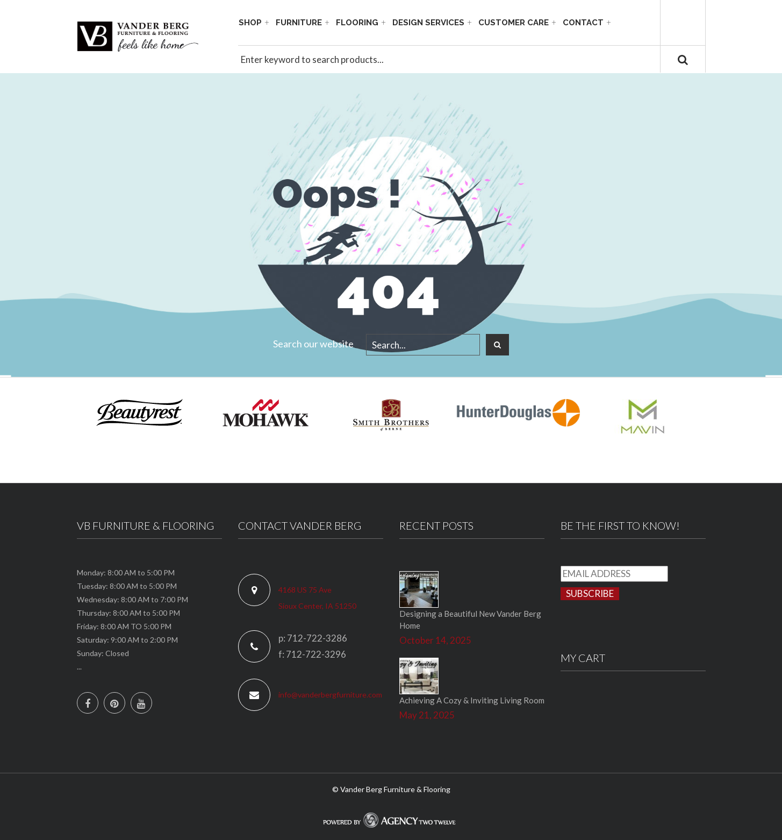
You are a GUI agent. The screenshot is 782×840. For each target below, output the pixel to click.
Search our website (313, 344)
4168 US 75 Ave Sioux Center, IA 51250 (317, 597)
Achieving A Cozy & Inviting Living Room (471, 700)
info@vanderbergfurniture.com (330, 694)
